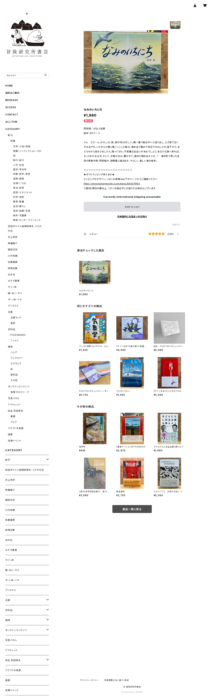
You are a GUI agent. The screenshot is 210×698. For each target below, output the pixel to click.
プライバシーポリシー (89, 680)
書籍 (12, 416)
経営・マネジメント (22, 192)
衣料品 (11, 329)
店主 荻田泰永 (15, 410)
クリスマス (13, 305)
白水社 (11, 274)
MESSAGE (11, 100)
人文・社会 (18, 164)
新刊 (10, 135)
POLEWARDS (18, 334)
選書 (10, 434)
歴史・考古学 (20, 169)
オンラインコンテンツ (19, 386)
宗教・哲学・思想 (21, 174)
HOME (9, 85)
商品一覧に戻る (132, 509)
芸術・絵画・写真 (21, 210)
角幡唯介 (13, 243)
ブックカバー (17, 357)
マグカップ (15, 363)
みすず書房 (14, 280)
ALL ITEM (11, 121)
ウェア (13, 422)
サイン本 (12, 287)
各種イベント (14, 440)
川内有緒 (13, 255)
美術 (12, 323)
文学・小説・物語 (21, 146)
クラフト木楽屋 (16, 428)
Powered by (132, 692)
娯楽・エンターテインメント (27, 220)
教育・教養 (18, 201)
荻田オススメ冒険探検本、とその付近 (24, 469)
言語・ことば (19, 183)
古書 (10, 311)
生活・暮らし (19, 206)
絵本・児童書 (20, 215)
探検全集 (13, 268)
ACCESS (10, 107)
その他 (13, 380)
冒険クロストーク (19, 392)
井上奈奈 (13, 237)
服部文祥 (13, 249)
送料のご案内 (12, 92)
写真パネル (14, 398)
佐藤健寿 (13, 262)
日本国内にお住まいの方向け (132, 216)
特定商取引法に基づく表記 (116, 680)
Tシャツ (14, 340)
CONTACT (11, 114)
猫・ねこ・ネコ (15, 293)
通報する (176, 224)
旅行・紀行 (18, 160)
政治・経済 (18, 187)
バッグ (13, 352)
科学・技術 (18, 197)
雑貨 (10, 346)
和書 (12, 140)
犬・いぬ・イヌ (15, 299)
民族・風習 (18, 178)
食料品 (14, 374)
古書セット (15, 317)
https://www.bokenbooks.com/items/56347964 (112, 183)
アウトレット (14, 404)
